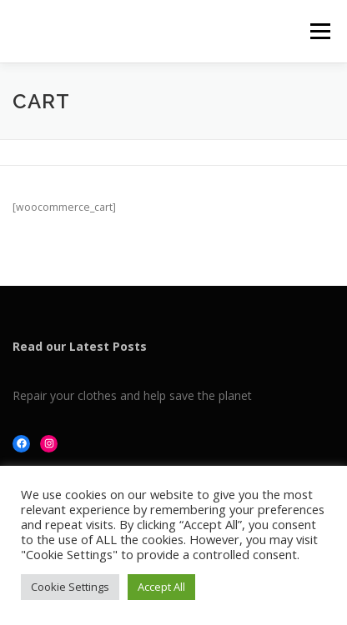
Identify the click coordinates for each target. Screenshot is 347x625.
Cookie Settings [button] (70, 586)
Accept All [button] (161, 586)
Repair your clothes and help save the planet (132, 395)
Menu (319, 31)
